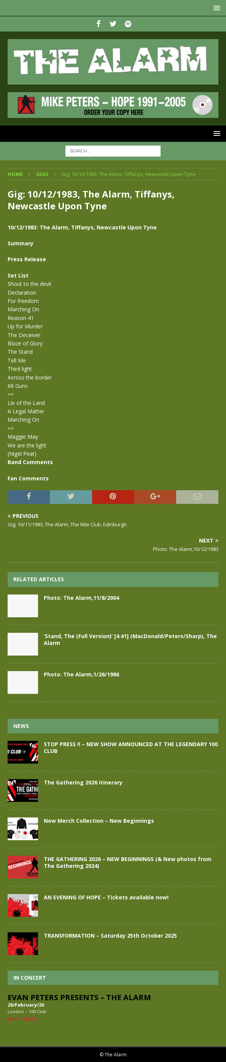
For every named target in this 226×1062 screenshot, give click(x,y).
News (21, 725)
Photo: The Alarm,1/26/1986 (81, 674)
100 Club (37, 1011)
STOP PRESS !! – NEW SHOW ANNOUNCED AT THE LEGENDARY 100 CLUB (131, 747)
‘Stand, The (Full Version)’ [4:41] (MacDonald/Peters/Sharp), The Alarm (130, 639)
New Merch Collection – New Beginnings (99, 820)
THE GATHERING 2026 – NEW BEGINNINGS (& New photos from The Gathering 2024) (128, 862)
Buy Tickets (22, 1019)
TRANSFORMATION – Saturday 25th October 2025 (110, 935)
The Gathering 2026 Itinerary (83, 782)
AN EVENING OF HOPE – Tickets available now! (106, 897)
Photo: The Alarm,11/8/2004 (81, 597)
